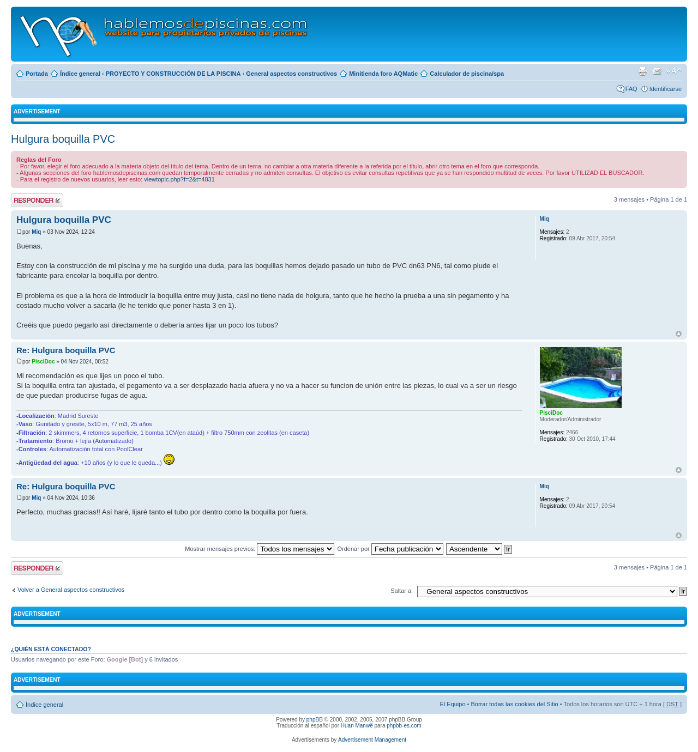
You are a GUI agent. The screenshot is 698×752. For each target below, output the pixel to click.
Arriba (679, 334)
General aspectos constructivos (291, 73)
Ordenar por (390, 548)
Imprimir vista (642, 71)
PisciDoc (43, 362)
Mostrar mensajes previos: (259, 548)
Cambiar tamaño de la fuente (674, 71)
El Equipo (452, 704)
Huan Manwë (357, 726)
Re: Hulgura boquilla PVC (66, 350)
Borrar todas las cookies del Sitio (514, 704)
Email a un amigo (657, 71)
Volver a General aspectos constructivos (70, 589)
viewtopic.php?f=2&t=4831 (179, 179)
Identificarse (665, 89)
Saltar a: (401, 590)
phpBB (314, 720)
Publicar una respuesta (37, 200)
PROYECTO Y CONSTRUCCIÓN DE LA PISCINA (173, 73)
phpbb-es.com (404, 726)
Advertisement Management (372, 740)
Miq (36, 232)
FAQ (631, 89)
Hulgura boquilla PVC (63, 139)
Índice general (80, 73)
